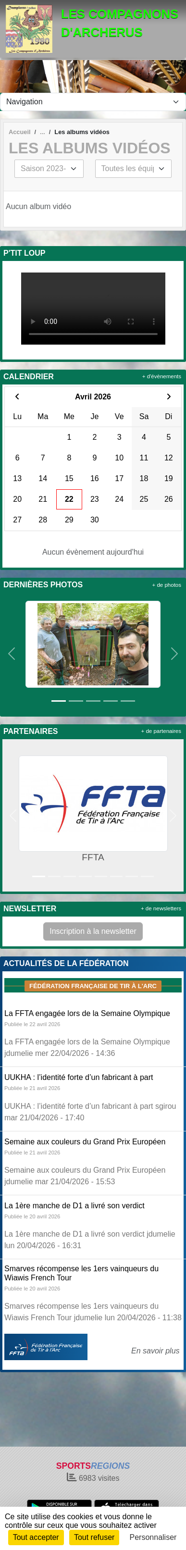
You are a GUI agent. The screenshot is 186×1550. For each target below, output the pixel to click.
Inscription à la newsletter (93, 931)
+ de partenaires (161, 731)
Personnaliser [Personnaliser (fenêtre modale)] (153, 1537)
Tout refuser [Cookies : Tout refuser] (94, 1537)
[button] (11, 653)
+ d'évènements (161, 376)
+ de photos (166, 585)
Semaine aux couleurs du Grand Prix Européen (84, 1142)
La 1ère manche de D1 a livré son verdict (74, 1206)
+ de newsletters (161, 908)
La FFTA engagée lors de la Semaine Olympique (87, 1013)
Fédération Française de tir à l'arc (93, 986)
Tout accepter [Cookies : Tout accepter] (36, 1537)
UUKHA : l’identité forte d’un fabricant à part (78, 1077)
